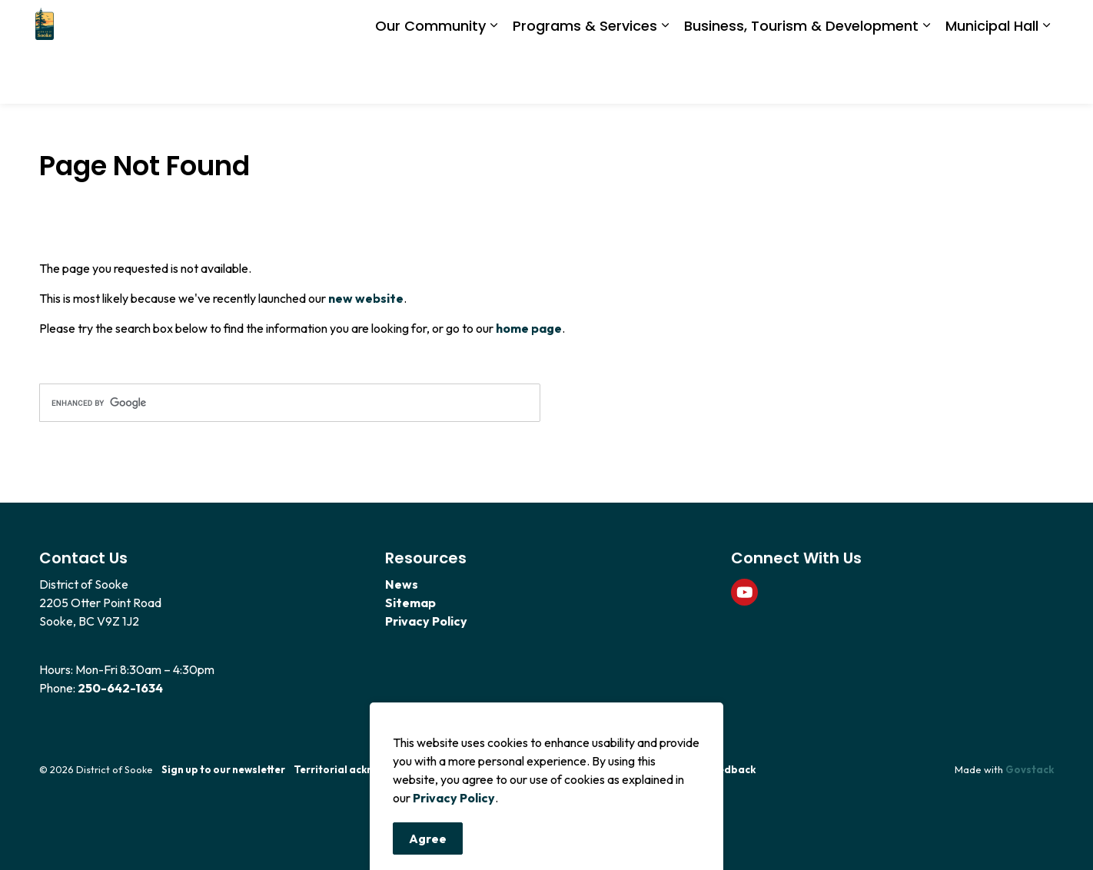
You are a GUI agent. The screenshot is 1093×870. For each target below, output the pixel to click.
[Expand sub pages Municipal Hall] (1046, 78)
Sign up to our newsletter (223, 769)
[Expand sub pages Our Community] (493, 78)
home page (529, 328)
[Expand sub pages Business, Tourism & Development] (926, 78)
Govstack (1029, 769)
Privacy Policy (454, 857)
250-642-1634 (120, 688)
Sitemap (410, 602)
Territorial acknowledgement (368, 769)
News (401, 584)
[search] (289, 403)
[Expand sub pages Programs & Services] (665, 78)
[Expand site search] (1038, 26)
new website (366, 298)
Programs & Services (585, 77)
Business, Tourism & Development (801, 77)
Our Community (430, 77)
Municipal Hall (991, 77)
